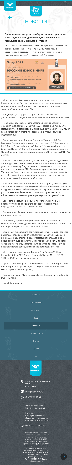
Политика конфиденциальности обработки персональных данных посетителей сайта (37, 417)
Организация (36, 302)
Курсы (36, 341)
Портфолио (36, 310)
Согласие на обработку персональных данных (35, 406)
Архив (36, 348)
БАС (36, 318)
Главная (36, 295)
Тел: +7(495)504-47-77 (33, 459)
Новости (36, 325)
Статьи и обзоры (36, 333)
